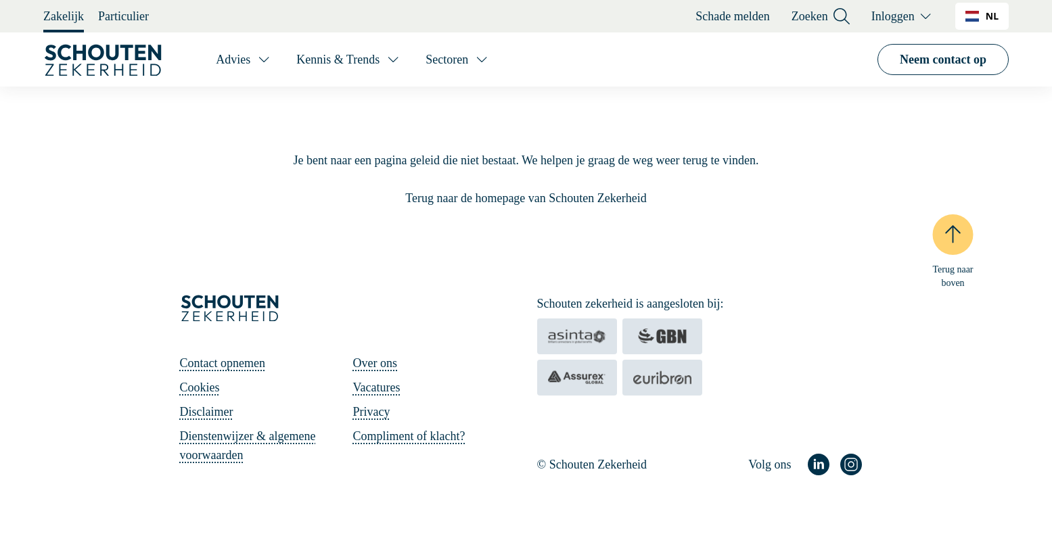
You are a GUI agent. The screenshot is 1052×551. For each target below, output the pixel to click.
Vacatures (377, 387)
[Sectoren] (457, 59)
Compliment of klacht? (409, 436)
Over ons (375, 363)
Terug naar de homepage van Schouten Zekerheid (526, 198)
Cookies (200, 387)
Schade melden (732, 16)
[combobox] (982, 16)
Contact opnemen (222, 363)
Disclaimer (206, 411)
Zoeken (821, 16)
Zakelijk (63, 16)
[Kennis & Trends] (348, 59)
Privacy (371, 411)
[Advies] (244, 59)
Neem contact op (943, 59)
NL (982, 15)
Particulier (123, 16)
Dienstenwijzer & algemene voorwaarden (248, 445)
